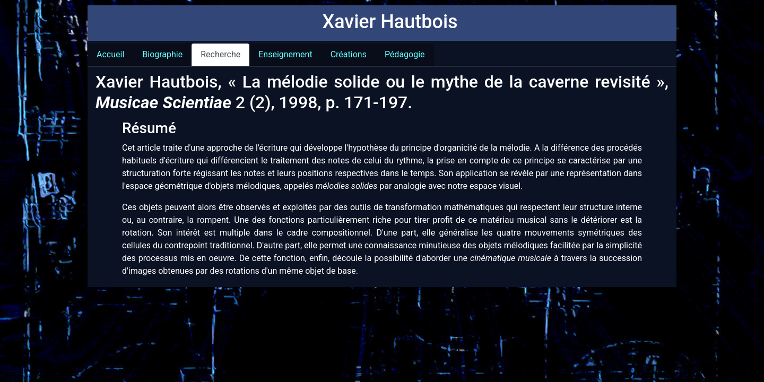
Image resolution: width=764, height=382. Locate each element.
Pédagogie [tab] (405, 54)
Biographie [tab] (162, 54)
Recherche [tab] (220, 54)
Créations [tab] (349, 54)
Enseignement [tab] (285, 54)
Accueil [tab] (110, 54)
